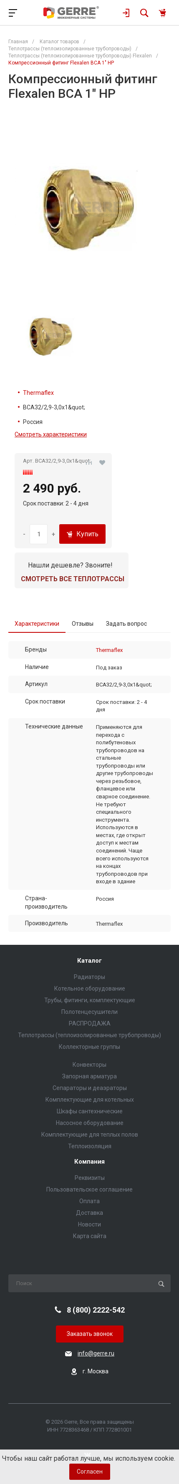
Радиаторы (89, 977)
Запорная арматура (89, 1076)
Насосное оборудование (90, 1123)
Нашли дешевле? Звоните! (70, 565)
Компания (89, 1161)
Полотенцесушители (89, 1011)
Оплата (89, 1201)
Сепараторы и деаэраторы (90, 1088)
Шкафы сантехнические (90, 1111)
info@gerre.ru (96, 1353)
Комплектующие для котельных (89, 1099)
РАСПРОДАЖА (90, 1023)
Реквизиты (90, 1177)
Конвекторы (89, 1064)
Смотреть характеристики (51, 434)
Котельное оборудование (89, 988)
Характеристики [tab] (37, 623)
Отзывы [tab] (82, 623)
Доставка (89, 1212)
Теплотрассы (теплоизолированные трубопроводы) (89, 1035)
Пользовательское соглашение (89, 1189)
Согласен (90, 1471)
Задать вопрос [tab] (126, 623)
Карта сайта (89, 1236)
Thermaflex (38, 392)
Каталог (89, 960)
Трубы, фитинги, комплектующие (89, 1000)
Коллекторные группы (89, 1046)
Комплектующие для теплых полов (89, 1134)
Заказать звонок (90, 1333)
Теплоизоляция (89, 1146)
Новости (89, 1224)
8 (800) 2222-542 (96, 1310)
